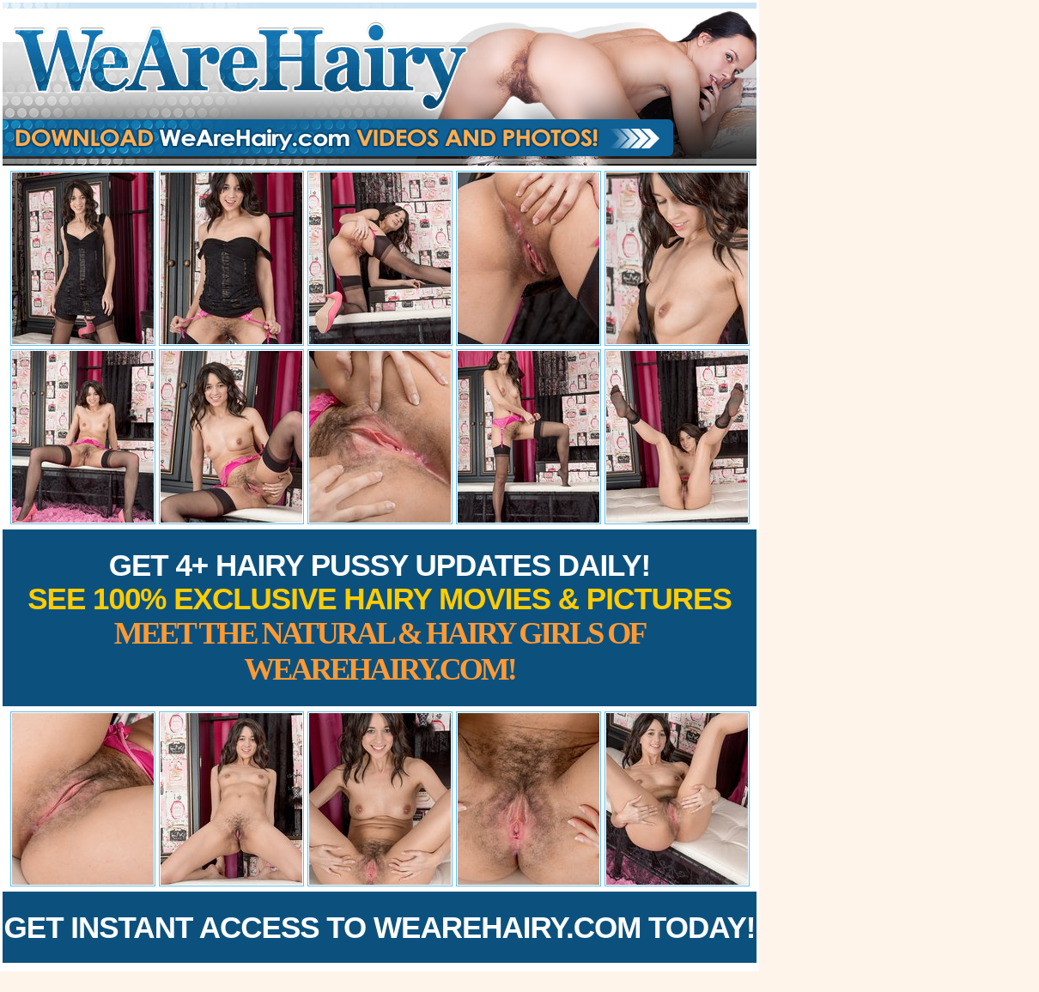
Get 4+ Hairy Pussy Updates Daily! (379, 617)
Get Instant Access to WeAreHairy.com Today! (380, 927)
